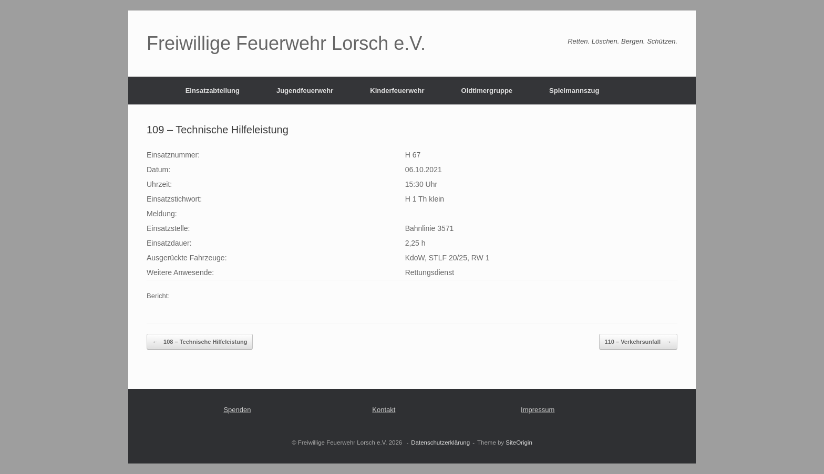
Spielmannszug (574, 90)
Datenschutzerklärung (440, 442)
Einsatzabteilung (213, 90)
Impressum (537, 410)
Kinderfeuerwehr (397, 90)
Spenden (237, 410)
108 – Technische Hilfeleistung (199, 342)
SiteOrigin (519, 442)
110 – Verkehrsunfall (638, 342)
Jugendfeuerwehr (304, 90)
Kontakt (383, 410)
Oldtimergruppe (487, 90)
